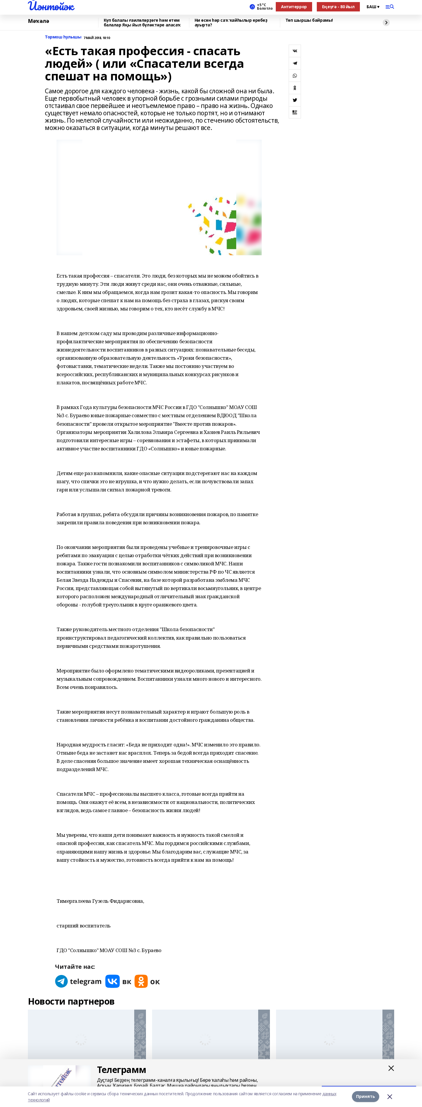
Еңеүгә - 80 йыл (338, 6)
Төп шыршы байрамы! (309, 20)
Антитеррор (294, 6)
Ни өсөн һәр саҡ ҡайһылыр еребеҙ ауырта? (231, 23)
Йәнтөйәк (50, 6)
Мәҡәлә (38, 21)
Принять (365, 1096)
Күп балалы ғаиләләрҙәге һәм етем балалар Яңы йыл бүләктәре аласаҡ (142, 23)
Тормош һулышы (63, 37)
